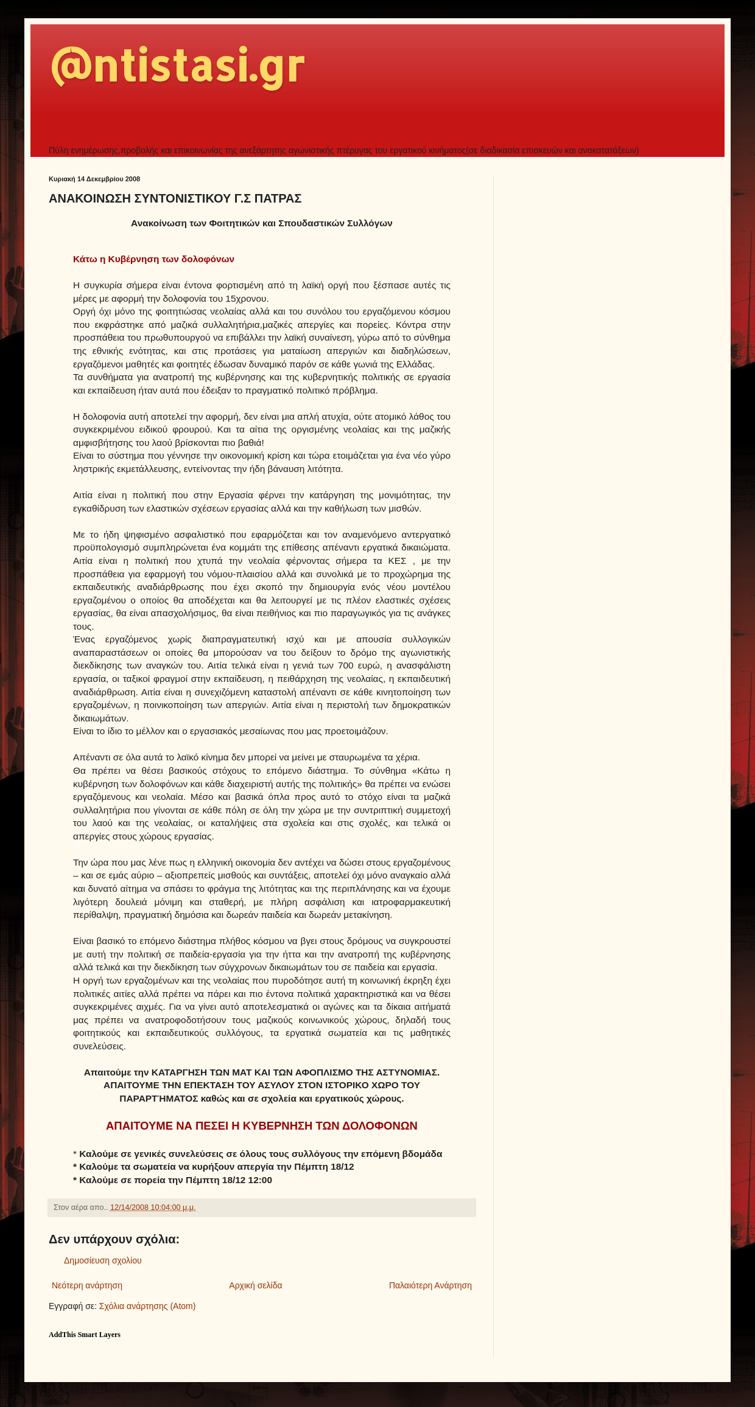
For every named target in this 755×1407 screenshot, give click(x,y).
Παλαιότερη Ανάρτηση (430, 1285)
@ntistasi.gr (176, 65)
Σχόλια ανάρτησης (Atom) (147, 1306)
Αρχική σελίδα (255, 1285)
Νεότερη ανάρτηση (87, 1285)
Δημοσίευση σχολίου (103, 1260)
